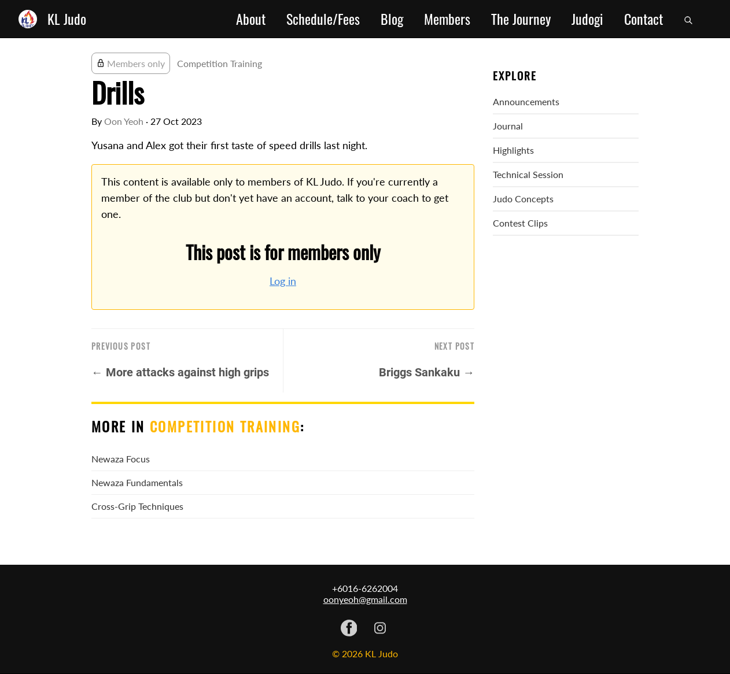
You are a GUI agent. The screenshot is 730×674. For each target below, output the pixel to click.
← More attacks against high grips (180, 372)
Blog (392, 19)
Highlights (513, 150)
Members (447, 19)
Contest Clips (520, 222)
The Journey (521, 19)
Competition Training (219, 63)
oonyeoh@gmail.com (365, 599)
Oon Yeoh (123, 121)
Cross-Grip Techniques (137, 506)
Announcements (526, 101)
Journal (508, 125)
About (251, 19)
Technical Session (528, 174)
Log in (283, 281)
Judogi (587, 19)
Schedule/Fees (323, 19)
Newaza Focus (120, 458)
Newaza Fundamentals (137, 482)
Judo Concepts (523, 198)
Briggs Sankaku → (426, 372)
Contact (643, 19)
